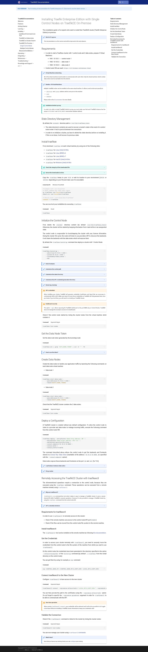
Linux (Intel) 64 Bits (62, 150)
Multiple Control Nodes (27, 48)
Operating (21, 53)
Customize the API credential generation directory (60, 279)
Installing (21, 31)
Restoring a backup (51, 285)
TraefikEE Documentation (26, 18)
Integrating (21, 56)
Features (20, 24)
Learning (20, 29)
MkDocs (27, 650)
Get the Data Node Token (117, 31)
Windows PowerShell (58, 184)
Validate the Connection (118, 57)
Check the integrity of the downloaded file (58, 167)
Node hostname (50, 263)
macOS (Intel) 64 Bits (63, 159)
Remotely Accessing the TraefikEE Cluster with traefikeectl (117, 40)
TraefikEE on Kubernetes (26, 38)
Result (52, 209)
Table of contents (115, 18)
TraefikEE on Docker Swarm (27, 40)
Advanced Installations (26, 51)
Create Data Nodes (115, 34)
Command (46, 209)
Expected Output (55, 322)
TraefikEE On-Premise (25, 43)
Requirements (114, 21)
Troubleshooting (23, 61)
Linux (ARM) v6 (61, 153)
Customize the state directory (54, 274)
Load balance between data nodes (55, 466)
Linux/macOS (46, 184)
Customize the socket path (53, 269)
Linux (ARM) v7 (61, 156)
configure (73, 641)
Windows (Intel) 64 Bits (63, 162)
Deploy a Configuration (117, 36)
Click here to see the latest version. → (75, 8)
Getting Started (22, 26)
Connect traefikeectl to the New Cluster (119, 53)
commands (77, 632)
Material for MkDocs (37, 650)
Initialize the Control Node (117, 29)
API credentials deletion (53, 505)
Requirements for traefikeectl (120, 45)
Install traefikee (114, 26)
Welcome (21, 21)
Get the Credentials (117, 50)
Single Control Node (26, 46)
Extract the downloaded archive (55, 172)
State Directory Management (119, 24)
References (21, 58)
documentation (58, 99)
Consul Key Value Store (59, 455)
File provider (49, 471)
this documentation (99, 533)
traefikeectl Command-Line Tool (27, 34)
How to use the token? (52, 352)
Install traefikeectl (116, 47)
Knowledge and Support (25, 63)
